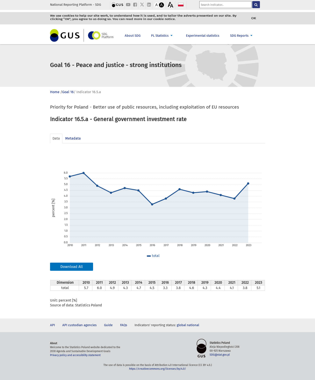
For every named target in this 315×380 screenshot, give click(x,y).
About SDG (132, 36)
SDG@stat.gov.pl (220, 354)
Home (54, 92)
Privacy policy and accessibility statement (75, 355)
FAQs (123, 325)
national (193, 325)
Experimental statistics (202, 36)
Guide (108, 325)
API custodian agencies (79, 325)
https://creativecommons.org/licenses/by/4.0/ (157, 368)
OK (253, 18)
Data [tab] (56, 138)
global (181, 325)
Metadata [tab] (73, 138)
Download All (71, 266)
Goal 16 (68, 92)
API (52, 325)
